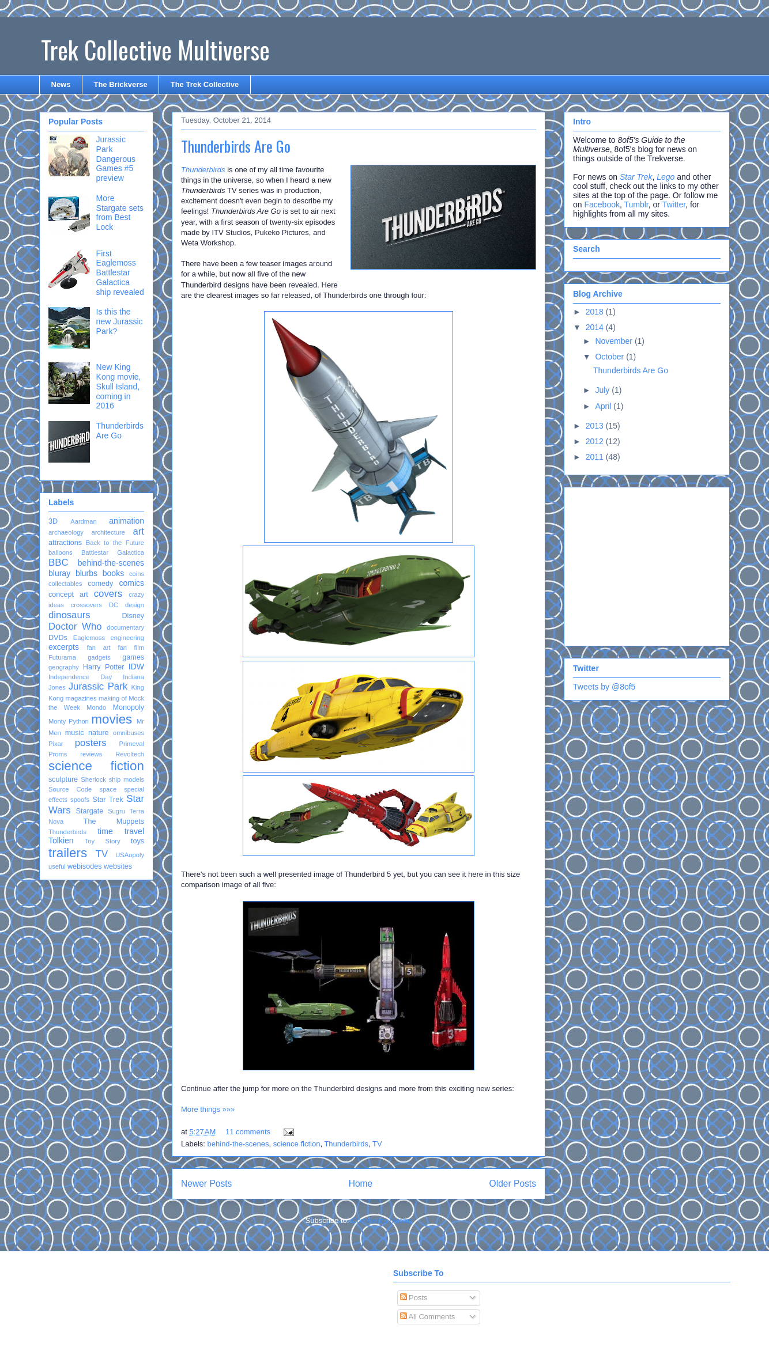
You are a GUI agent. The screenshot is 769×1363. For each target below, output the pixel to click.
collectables (65, 583)
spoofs (79, 799)
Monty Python (68, 721)
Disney (133, 616)
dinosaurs (69, 614)
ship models (126, 779)
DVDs (57, 638)
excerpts (63, 647)
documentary (125, 627)
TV (377, 1143)
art (138, 531)
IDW (136, 666)
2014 (596, 327)
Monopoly (128, 707)
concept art (68, 594)
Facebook (601, 204)
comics (131, 583)
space (107, 789)
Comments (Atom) (381, 1220)
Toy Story (102, 841)
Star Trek (107, 800)
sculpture (63, 779)
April (604, 406)
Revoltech (129, 754)
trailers (67, 853)
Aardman (83, 521)
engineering (127, 637)
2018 (596, 311)
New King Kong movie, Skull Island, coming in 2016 (118, 386)
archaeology (66, 532)
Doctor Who (75, 626)
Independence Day (80, 676)
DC (113, 604)
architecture (108, 532)
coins (136, 573)
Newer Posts (206, 1183)
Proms (57, 754)
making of (113, 698)
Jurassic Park (98, 686)
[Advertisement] (645, 563)
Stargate (90, 811)
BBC (58, 562)
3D (53, 521)
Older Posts (512, 1183)
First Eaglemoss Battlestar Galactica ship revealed (120, 273)
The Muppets (114, 821)
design (134, 604)
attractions (65, 543)
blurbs (86, 573)
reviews (91, 754)
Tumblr (636, 204)
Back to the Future (115, 542)
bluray (59, 573)
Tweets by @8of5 (604, 686)
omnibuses (128, 732)
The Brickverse (120, 84)
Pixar (55, 743)
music (74, 733)
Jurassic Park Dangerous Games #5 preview (116, 159)
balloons (60, 552)
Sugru (116, 811)
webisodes (84, 866)
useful (57, 866)
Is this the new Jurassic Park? (119, 321)
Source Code (70, 789)
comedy (100, 584)
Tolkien (61, 840)
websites (118, 866)
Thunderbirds (346, 1143)
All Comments (427, 1316)
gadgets (99, 657)
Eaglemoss (89, 637)
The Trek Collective (205, 84)
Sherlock (93, 779)
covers (108, 593)
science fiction (297, 1143)
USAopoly (129, 854)
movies (111, 719)
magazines (81, 698)
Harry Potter (104, 667)
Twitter (673, 204)
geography (63, 667)
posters (91, 742)
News (61, 84)
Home (361, 1183)
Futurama (62, 657)
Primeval (131, 743)
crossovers (86, 604)
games (133, 657)
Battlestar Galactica (112, 552)
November (614, 341)
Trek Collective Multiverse (155, 49)
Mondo (96, 707)
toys (137, 841)
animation (126, 520)
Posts (414, 1297)
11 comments (247, 1131)
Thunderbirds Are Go (236, 146)
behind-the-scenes (238, 1143)
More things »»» (208, 1109)
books (113, 573)
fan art (98, 647)
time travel (120, 831)
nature (98, 733)
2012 (596, 441)
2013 (596, 425)
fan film (131, 647)
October (610, 356)
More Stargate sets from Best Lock (120, 213)
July (603, 390)
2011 (596, 456)
